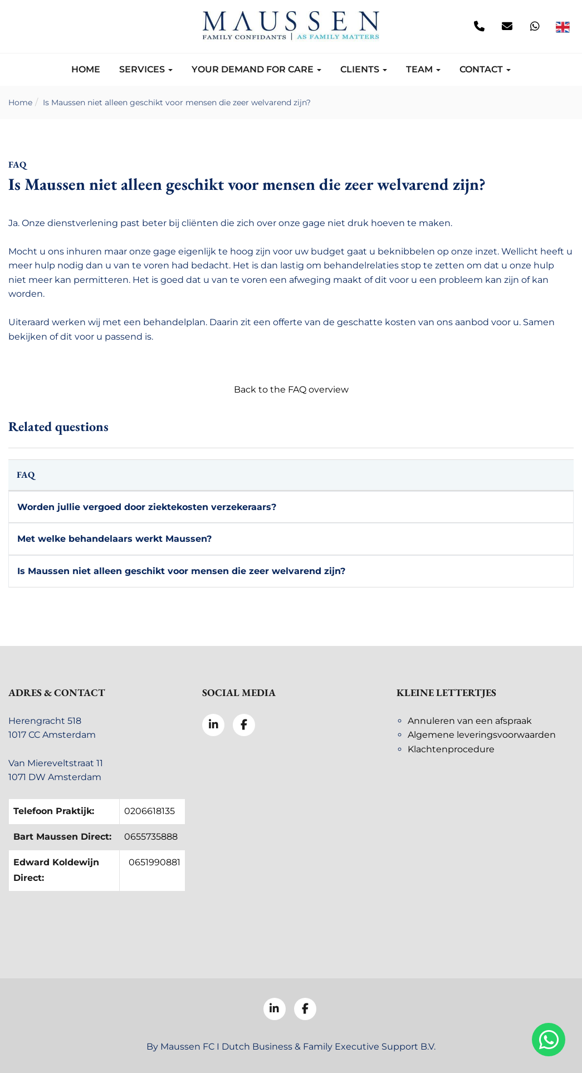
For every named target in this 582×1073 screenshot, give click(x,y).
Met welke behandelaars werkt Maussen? (114, 538)
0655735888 (151, 836)
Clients (363, 69)
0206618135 (149, 811)
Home (85, 69)
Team (423, 69)
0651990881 (154, 862)
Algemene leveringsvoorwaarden (482, 734)
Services (146, 69)
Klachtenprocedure (451, 749)
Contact (485, 69)
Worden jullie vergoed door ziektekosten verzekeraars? (146, 507)
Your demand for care (256, 69)
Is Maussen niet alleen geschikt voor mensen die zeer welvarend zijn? (177, 102)
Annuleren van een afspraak (470, 721)
